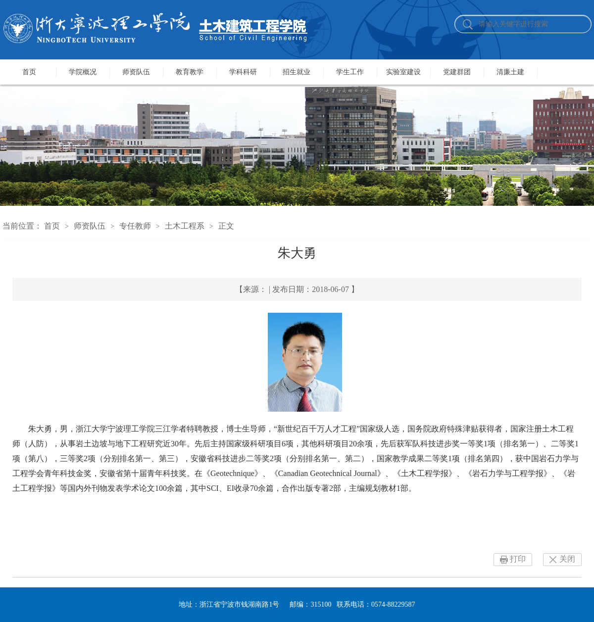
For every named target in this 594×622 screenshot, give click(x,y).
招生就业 (296, 72)
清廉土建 (510, 72)
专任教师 (135, 226)
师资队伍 (136, 72)
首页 (29, 72)
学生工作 (350, 72)
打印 (518, 559)
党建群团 (457, 72)
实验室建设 (403, 72)
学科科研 (243, 72)
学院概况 (83, 72)
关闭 (567, 559)
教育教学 (189, 72)
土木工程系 (184, 226)
